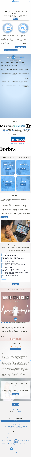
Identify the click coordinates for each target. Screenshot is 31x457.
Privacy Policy (21, 454)
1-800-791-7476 (18, 411)
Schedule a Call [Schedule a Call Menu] (15, 415)
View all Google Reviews (15, 349)
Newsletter (16, 441)
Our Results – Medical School (14, 440)
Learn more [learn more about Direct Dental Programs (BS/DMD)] (23, 168)
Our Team (27, 440)
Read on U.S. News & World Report (18, 143)
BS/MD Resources (5, 443)
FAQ (17, 445)
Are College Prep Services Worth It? (15, 427)
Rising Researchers (9, 437)
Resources (16, 442)
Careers (19, 445)
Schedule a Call (13, 445)
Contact (15, 444)
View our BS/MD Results (20, 47)
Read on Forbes (8, 152)
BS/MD (8, 433)
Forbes (13, 130)
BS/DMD (11, 433)
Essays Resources (21, 443)
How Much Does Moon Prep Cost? (15, 424)
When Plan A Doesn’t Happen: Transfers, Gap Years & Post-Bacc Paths (15, 426)
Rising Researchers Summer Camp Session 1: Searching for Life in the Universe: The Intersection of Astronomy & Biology (17, 260)
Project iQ (20, 437)
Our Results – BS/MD (5, 440)
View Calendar (3, 279)
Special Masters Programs (23, 433)
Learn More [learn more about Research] (23, 184)
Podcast (28, 443)
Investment (16, 438)
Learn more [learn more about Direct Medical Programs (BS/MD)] (7, 168)
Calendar (23, 437)
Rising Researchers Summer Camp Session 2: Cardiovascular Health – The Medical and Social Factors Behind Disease (17, 266)
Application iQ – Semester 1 (11, 255)
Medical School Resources (12, 443)
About (16, 439)
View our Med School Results (11, 50)
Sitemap (17, 454)
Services (15, 432)
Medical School (16, 433)
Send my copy (15, 394)
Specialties (15, 18)
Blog (25, 443)
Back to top (15, 404)
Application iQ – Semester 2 (11, 276)
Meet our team (4, 217)
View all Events (15, 284)
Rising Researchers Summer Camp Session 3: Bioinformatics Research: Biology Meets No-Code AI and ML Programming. (16, 272)
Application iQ (15, 437)
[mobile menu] (29, 1)
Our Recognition (22, 440)
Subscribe (15, 420)
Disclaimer (26, 454)
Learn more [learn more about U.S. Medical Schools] (7, 184)
